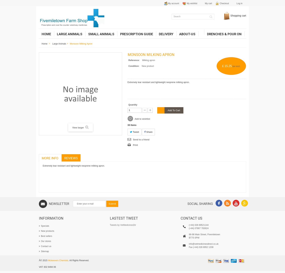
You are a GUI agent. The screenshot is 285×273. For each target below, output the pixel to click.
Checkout (224, 3)
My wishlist (192, 3)
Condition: (134, 66)
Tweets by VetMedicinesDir (123, 225)
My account (173, 3)
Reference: (134, 60)
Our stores (46, 241)
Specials (45, 226)
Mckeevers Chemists (58, 262)
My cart (208, 3)
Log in (239, 3)
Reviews (71, 158)
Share (148, 132)
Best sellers (46, 236)
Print (135, 145)
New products (47, 231)
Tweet (134, 132)
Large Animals (59, 44)
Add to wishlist (142, 119)
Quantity (133, 105)
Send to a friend (141, 139)
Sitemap (45, 251)
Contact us (46, 246)
